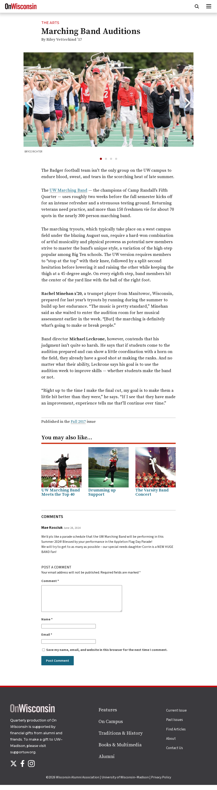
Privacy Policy (161, 782)
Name (47, 624)
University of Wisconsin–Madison (125, 782)
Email (46, 639)
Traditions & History (121, 738)
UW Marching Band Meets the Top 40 (60, 492)
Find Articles (176, 734)
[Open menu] (209, 6)
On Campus (111, 727)
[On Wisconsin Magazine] (20, 9)
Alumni (107, 762)
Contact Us (174, 753)
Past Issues (174, 724)
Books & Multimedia (120, 750)
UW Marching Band (68, 190)
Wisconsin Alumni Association (77, 782)
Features (108, 715)
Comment (50, 581)
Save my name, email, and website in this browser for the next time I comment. (106, 655)
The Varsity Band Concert (152, 492)
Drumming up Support (102, 492)
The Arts (50, 23)
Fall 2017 (78, 421)
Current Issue (176, 715)
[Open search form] (197, 6)
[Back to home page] (32, 716)
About (171, 743)
